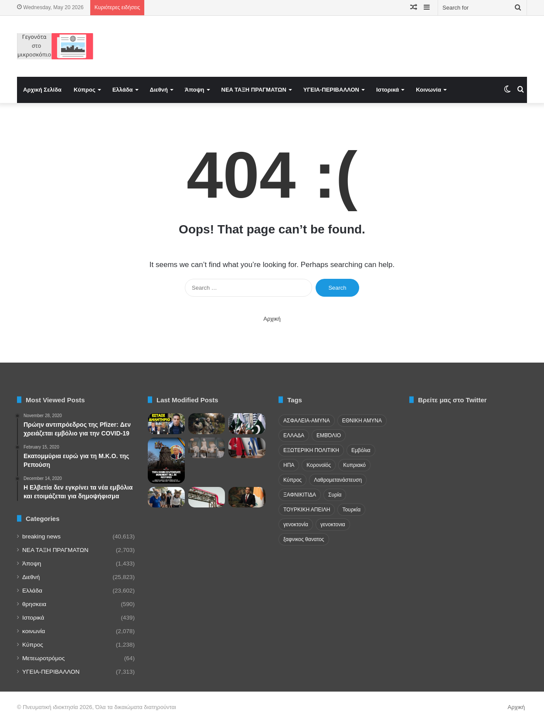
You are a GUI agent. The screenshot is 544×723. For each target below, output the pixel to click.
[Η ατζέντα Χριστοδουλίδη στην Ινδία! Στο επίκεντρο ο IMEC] (246, 497)
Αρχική (272, 318)
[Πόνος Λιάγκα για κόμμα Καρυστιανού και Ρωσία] (166, 423)
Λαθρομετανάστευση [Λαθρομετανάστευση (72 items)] (338, 480)
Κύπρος (84, 89)
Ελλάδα (122, 89)
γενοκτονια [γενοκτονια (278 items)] (332, 524)
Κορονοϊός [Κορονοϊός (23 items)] (318, 465)
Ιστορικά (387, 89)
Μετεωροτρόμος (43, 658)
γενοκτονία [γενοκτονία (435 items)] (295, 524)
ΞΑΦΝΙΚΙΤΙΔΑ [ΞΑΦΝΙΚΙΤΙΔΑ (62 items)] (299, 495)
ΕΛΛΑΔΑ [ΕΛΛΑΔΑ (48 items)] (293, 435)
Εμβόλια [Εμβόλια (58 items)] (361, 450)
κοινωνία (33, 631)
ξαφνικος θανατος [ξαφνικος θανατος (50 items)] (303, 539)
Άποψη (194, 89)
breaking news (41, 536)
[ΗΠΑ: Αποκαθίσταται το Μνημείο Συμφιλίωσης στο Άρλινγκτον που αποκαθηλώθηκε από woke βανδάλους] (166, 460)
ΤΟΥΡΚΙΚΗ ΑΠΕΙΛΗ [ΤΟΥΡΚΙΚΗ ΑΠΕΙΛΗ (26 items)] (306, 510)
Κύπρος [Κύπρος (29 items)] (292, 480)
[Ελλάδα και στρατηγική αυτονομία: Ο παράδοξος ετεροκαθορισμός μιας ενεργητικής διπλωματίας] (246, 448)
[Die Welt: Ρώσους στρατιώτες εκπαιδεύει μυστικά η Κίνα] (206, 423)
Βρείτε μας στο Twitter (452, 400)
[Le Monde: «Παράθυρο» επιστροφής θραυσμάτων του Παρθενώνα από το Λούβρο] (206, 448)
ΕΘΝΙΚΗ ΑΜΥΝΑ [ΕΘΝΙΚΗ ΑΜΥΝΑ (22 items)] (362, 421)
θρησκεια (34, 604)
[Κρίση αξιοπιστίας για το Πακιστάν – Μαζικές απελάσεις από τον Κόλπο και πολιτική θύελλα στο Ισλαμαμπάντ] (246, 423)
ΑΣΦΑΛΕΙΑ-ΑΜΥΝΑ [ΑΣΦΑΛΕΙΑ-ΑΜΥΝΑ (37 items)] (306, 421)
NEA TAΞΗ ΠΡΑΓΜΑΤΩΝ (253, 89)
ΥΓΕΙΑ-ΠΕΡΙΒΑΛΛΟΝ (331, 89)
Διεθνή (159, 89)
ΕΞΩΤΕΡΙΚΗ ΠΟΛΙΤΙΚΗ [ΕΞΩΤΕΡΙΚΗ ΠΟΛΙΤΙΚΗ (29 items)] (311, 450)
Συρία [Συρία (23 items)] (334, 495)
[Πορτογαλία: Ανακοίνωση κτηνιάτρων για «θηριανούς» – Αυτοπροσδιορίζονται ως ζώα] (166, 497)
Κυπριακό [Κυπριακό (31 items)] (354, 465)
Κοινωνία (428, 89)
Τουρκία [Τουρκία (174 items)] (351, 510)
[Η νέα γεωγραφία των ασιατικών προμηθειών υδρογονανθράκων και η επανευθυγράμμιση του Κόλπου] (206, 497)
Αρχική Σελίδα (42, 89)
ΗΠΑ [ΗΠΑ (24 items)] (288, 465)
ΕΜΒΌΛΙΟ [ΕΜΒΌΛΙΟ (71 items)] (328, 435)
